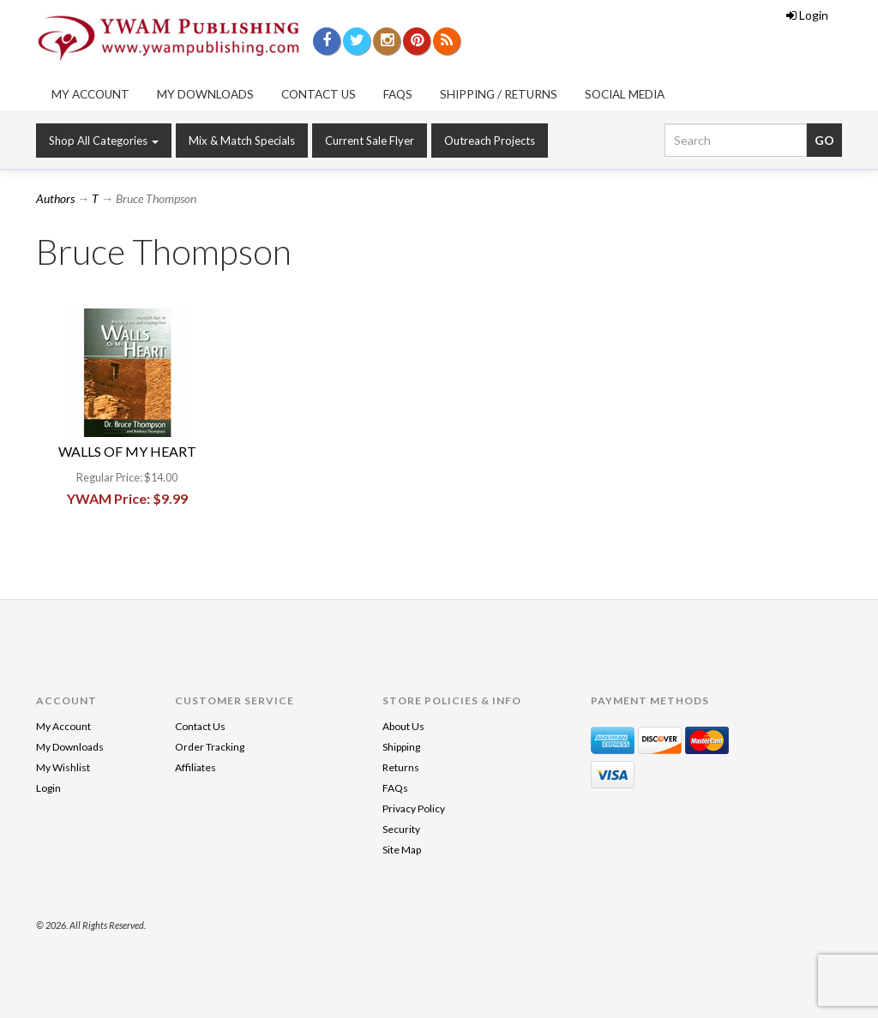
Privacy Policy (413, 808)
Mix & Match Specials (242, 140)
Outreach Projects (489, 140)
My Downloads (205, 94)
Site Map (401, 849)
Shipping (401, 746)
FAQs (397, 94)
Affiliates (195, 767)
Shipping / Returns (498, 94)
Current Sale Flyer (369, 140)
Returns (400, 767)
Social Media (625, 94)
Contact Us (318, 94)
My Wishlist (63, 767)
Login (807, 15)
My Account (90, 94)
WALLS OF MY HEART (127, 451)
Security (401, 829)
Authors (55, 198)
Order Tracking (209, 746)
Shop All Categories (104, 140)
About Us (403, 726)
